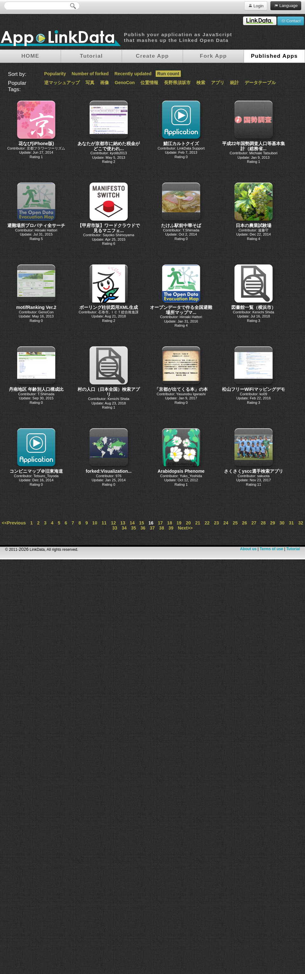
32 (300, 522)
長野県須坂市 (177, 82)
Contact (291, 20)
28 (263, 522)
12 (113, 522)
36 (143, 527)
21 (197, 522)
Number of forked (90, 73)
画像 (104, 82)
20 (188, 522)
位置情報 (149, 82)
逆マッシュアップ (62, 82)
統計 (234, 82)
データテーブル (260, 82)
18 (169, 522)
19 (179, 522)
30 (282, 522)
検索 (200, 82)
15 (141, 522)
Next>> (185, 527)
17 (160, 522)
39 (170, 527)
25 (235, 522)
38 (161, 527)
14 (132, 522)
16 (150, 522)
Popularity (55, 73)
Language (286, 5)
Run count (168, 73)
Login (255, 5)
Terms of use (271, 549)
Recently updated (133, 73)
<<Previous (14, 522)
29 (272, 522)
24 (225, 522)
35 (133, 527)
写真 (89, 82)
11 (104, 522)
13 (122, 522)
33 (115, 527)
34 (124, 527)
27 (253, 522)
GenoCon (125, 82)
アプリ (217, 82)
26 (244, 522)
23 (216, 522)
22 (207, 522)
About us (248, 549)
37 (152, 527)
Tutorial (293, 549)
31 (291, 522)
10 (94, 522)
